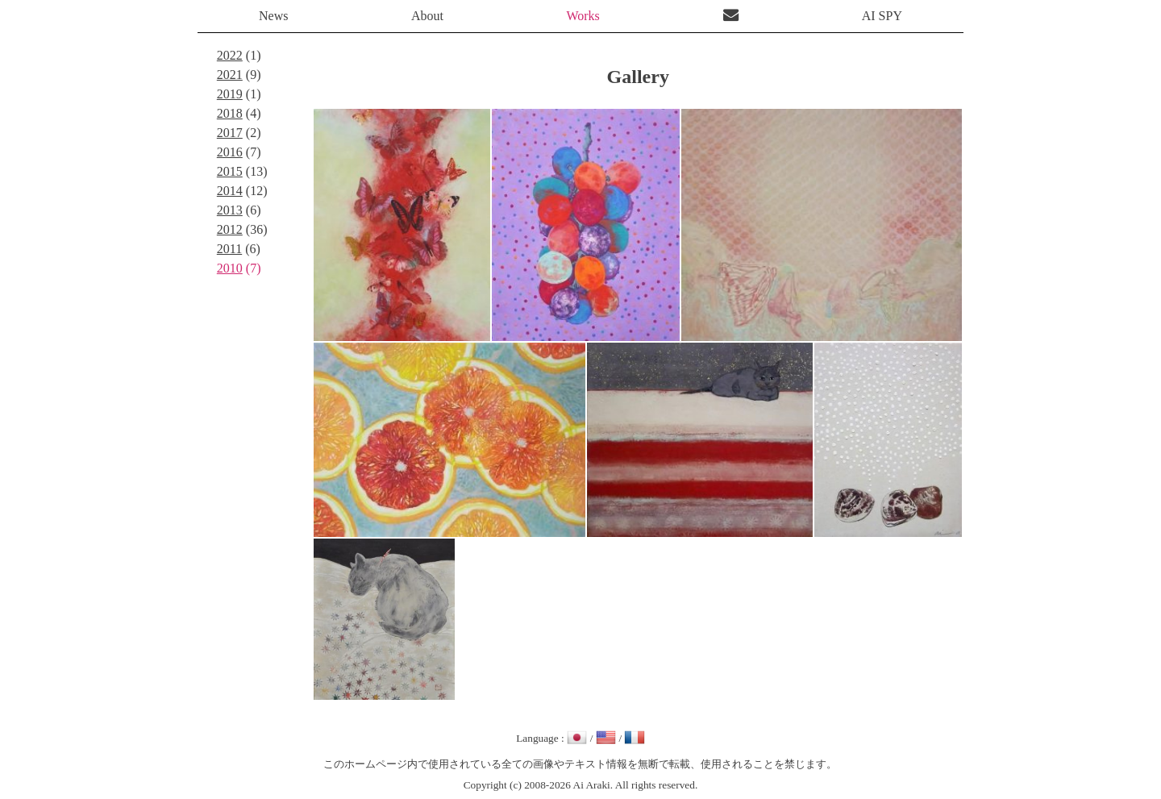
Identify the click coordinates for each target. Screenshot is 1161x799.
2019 (230, 94)
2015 (230, 171)
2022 (230, 55)
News (273, 16)
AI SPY (882, 16)
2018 (230, 113)
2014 (230, 191)
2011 (229, 249)
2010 (230, 268)
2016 (230, 152)
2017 (230, 132)
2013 (230, 210)
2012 (230, 229)
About (427, 16)
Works (582, 16)
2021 (230, 74)
